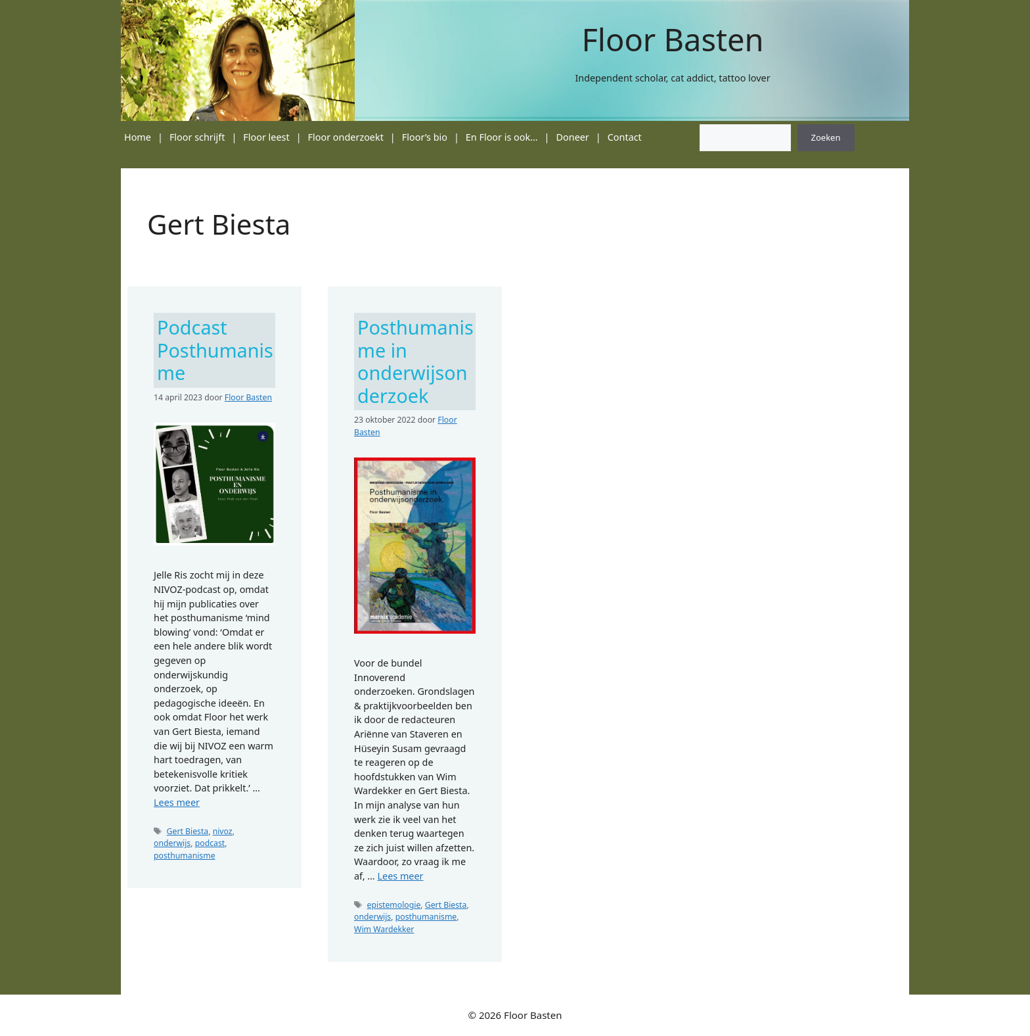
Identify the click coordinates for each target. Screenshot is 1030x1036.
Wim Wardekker (384, 929)
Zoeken (826, 137)
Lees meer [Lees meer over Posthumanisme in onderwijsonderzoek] (400, 876)
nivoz (223, 831)
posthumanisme (184, 855)
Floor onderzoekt (346, 137)
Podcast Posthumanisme (215, 349)
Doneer (572, 137)
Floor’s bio (424, 137)
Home (137, 137)
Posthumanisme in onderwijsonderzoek (415, 361)
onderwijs (172, 843)
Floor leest (266, 137)
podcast (210, 843)
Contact (625, 137)
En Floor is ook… (502, 137)
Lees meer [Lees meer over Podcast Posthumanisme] (177, 802)
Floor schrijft (197, 137)
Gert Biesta (188, 831)
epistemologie (394, 904)
